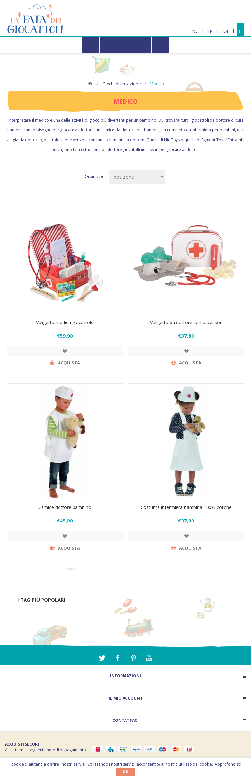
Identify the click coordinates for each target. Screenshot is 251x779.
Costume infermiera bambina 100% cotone (186, 507)
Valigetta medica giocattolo (65, 322)
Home (90, 83)
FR (210, 31)
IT (240, 31)
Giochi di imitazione (121, 84)
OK (125, 771)
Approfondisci (228, 764)
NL (194, 31)
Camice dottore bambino (64, 507)
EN (225, 31)
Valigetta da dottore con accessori (186, 322)
